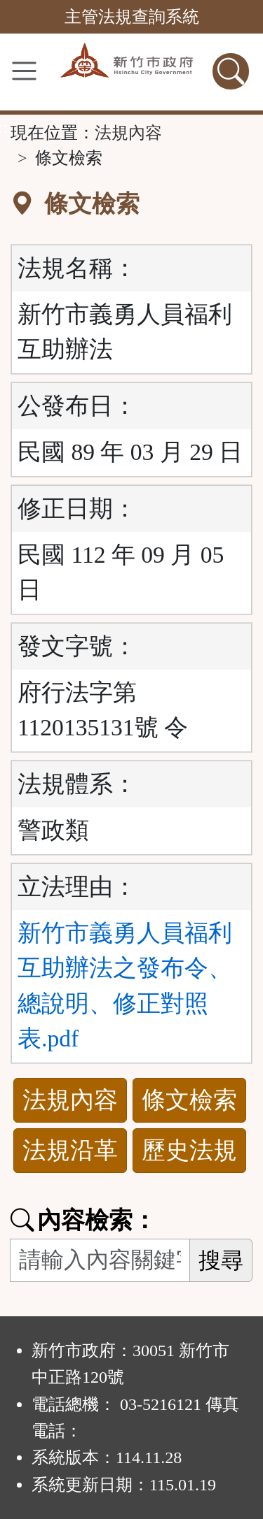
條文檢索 (189, 1100)
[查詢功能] (231, 71)
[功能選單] (24, 71)
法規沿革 (70, 1150)
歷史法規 (189, 1150)
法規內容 (128, 133)
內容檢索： (83, 1220)
